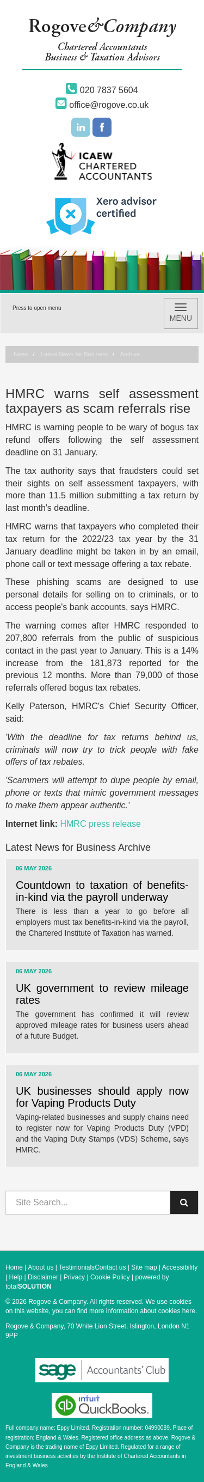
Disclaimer (43, 1277)
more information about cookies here (142, 1311)
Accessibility (179, 1267)
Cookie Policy (110, 1277)
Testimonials (77, 1267)
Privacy (74, 1277)
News (21, 354)
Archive (130, 354)
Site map (144, 1267)
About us (40, 1267)
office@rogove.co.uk (102, 104)
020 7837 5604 (102, 90)
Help (15, 1277)
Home (14, 1267)
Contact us (110, 1267)
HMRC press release (100, 823)
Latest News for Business (74, 354)
